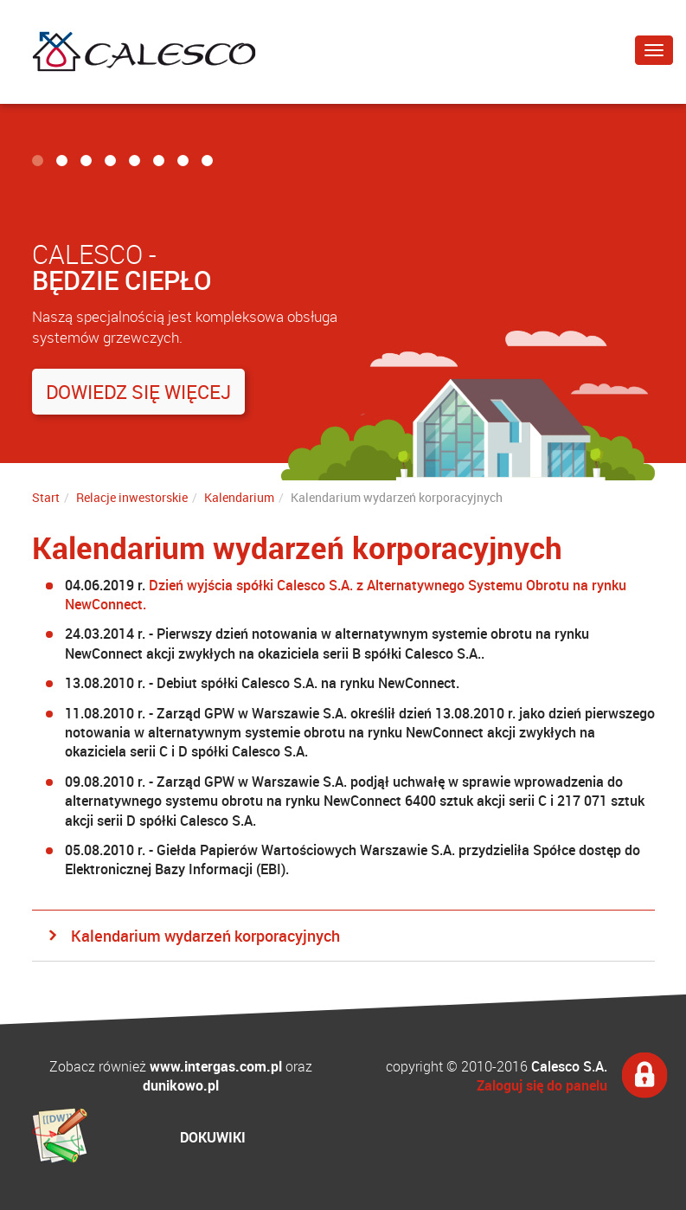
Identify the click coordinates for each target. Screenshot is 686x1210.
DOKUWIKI (213, 1137)
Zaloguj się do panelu (542, 1085)
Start (46, 497)
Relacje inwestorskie (132, 497)
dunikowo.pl (181, 1085)
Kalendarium (239, 497)
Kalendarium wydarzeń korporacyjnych (205, 935)
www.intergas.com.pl (216, 1066)
